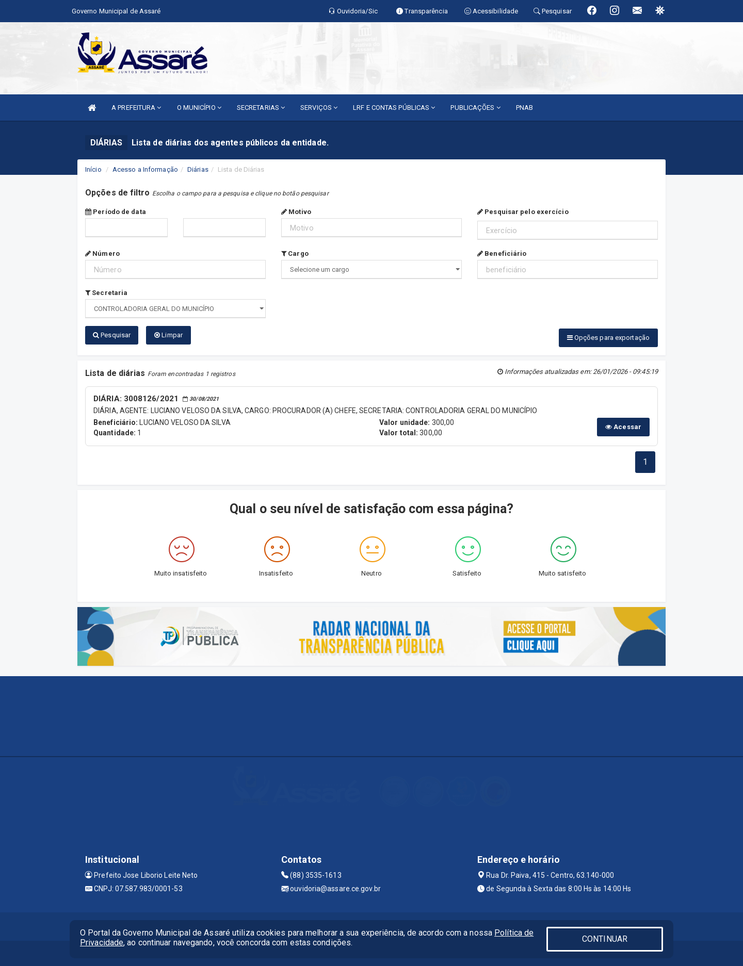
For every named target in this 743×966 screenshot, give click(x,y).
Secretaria (106, 293)
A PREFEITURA (136, 107)
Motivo (296, 212)
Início (93, 169)
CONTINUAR (604, 939)
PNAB (524, 107)
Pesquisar (112, 335)
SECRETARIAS (261, 107)
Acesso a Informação (145, 169)
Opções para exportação (608, 337)
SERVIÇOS (318, 107)
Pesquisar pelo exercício (523, 212)
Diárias (197, 169)
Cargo (295, 253)
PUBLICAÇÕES (475, 107)
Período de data (115, 212)
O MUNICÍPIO (199, 107)
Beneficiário (501, 253)
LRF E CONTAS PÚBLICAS (394, 107)
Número (102, 253)
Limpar (168, 335)
